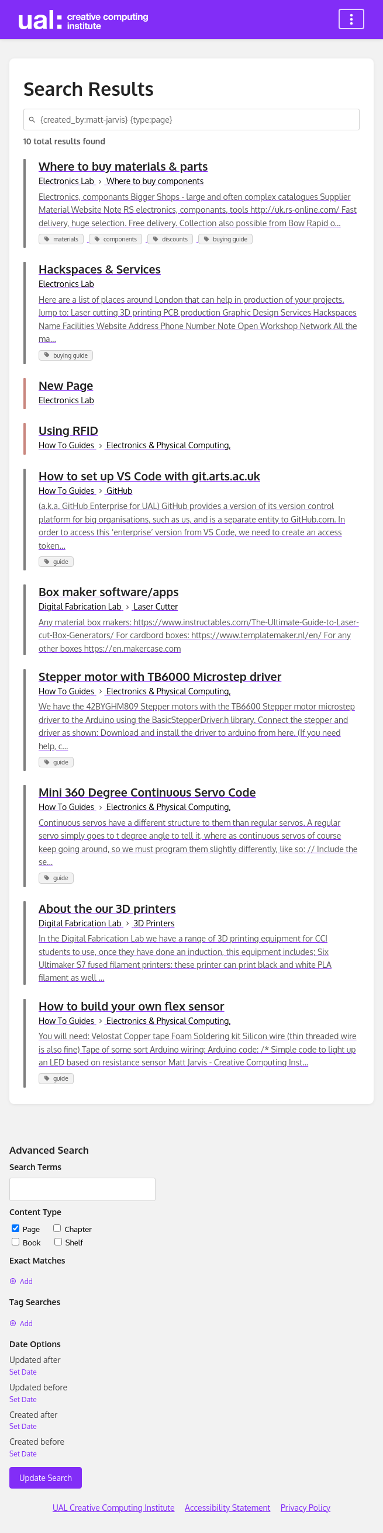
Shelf (68, 1242)
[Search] (34, 119)
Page (27, 1229)
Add (21, 1281)
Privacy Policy (305, 1508)
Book (27, 1242)
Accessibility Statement (227, 1508)
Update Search (45, 1478)
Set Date (23, 1372)
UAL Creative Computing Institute (114, 1508)
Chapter (72, 1229)
